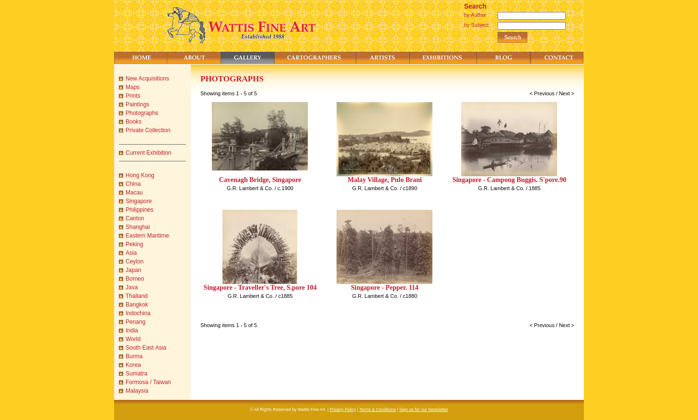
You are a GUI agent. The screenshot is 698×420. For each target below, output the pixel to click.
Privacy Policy (343, 409)
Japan (133, 270)
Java (132, 287)
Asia (131, 253)
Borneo (135, 278)
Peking (134, 244)
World (133, 339)
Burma (134, 356)
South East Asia (146, 347)
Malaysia (137, 390)
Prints (133, 95)
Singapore (139, 201)
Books (133, 121)
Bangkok (137, 304)
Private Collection (148, 130)
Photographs (142, 113)
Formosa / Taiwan (148, 382)
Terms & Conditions (378, 409)
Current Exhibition (148, 152)
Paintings (137, 104)
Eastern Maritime (147, 235)
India (132, 330)
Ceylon (134, 261)
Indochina (138, 313)
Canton (135, 218)
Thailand (137, 296)
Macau (134, 192)
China (133, 184)
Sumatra (136, 373)
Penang (135, 321)
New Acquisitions (147, 78)
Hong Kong (140, 175)
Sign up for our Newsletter (423, 409)
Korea (133, 365)
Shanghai (138, 227)
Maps (133, 87)
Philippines (139, 209)
